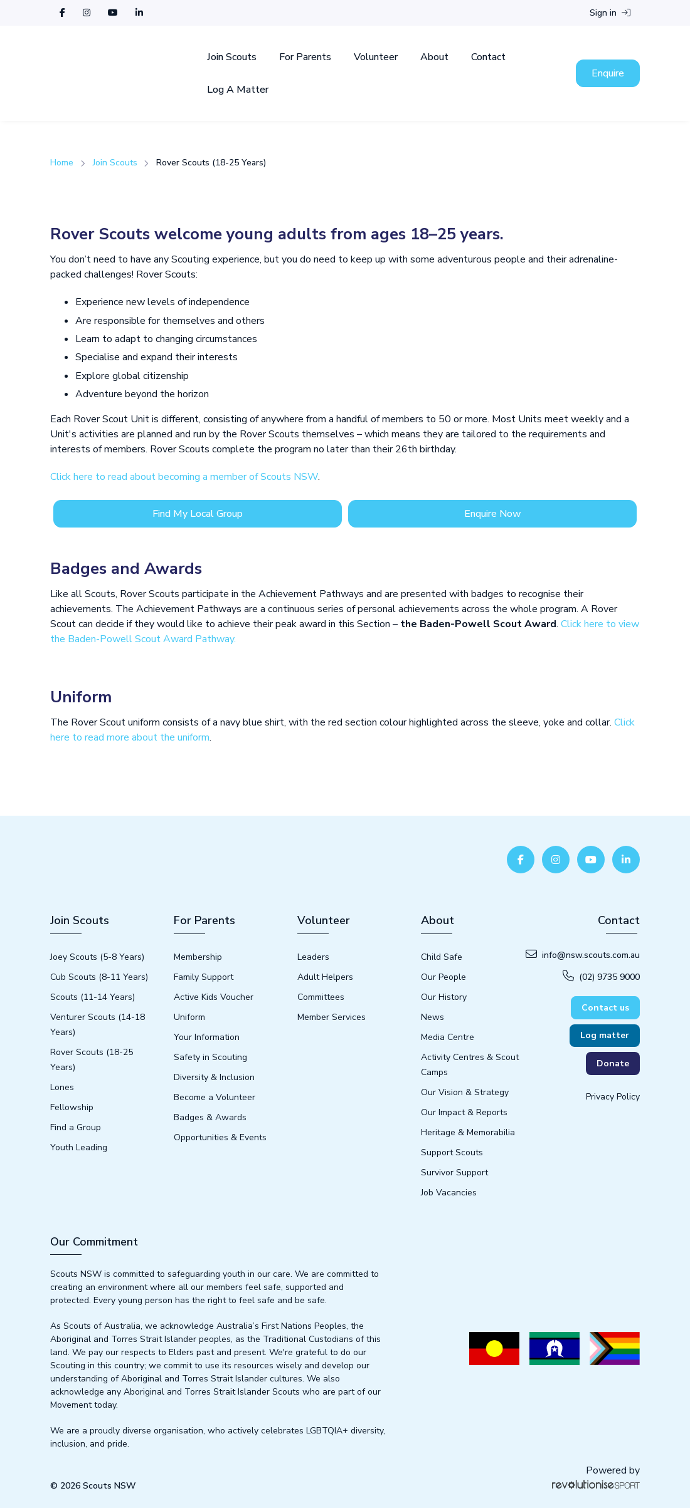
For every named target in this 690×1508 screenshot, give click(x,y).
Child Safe (441, 957)
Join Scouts (232, 57)
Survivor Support (454, 1172)
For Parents (305, 57)
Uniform (189, 1017)
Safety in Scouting (210, 1057)
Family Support (203, 977)
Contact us (605, 1008)
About (434, 57)
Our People (443, 977)
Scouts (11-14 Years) (92, 997)
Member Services (331, 1017)
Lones (62, 1087)
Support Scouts (452, 1152)
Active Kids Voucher (213, 997)
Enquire (608, 73)
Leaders (313, 957)
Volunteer (376, 57)
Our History (444, 997)
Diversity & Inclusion (214, 1077)
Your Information (207, 1037)
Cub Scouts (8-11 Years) (99, 977)
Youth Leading (78, 1147)
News (432, 1017)
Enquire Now (492, 514)
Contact (488, 57)
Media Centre (447, 1037)
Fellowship (71, 1107)
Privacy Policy (613, 1097)
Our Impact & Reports (464, 1112)
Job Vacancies (449, 1193)
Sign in (610, 13)
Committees (320, 997)
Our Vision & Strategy (465, 1092)
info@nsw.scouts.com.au (583, 955)
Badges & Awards (210, 1117)
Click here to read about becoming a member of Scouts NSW (184, 477)
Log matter (604, 1035)
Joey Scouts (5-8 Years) (97, 957)
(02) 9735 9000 (601, 976)
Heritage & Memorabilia (468, 1132)
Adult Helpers (325, 977)
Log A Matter (237, 89)
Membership (198, 957)
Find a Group (75, 1127)
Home (61, 163)
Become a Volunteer (214, 1097)
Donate (613, 1063)
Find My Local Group (197, 514)
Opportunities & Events (220, 1137)
